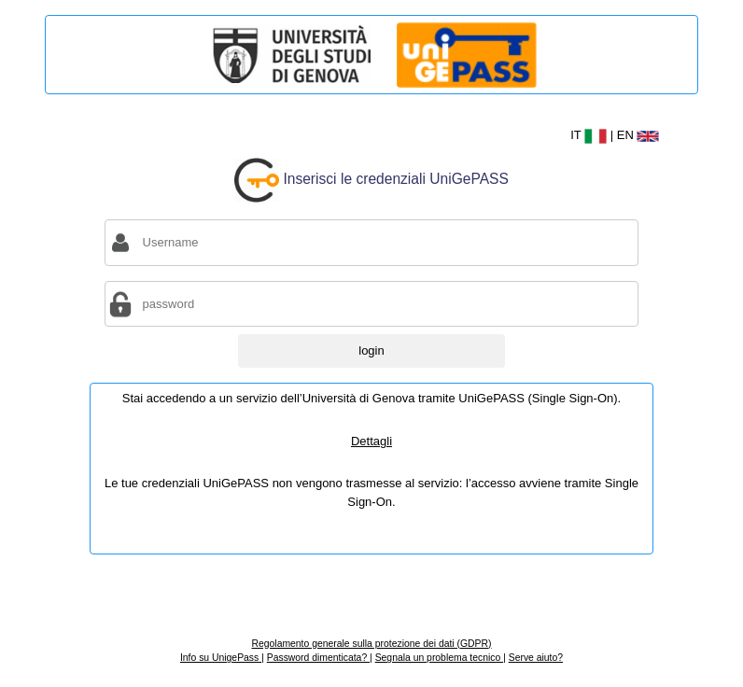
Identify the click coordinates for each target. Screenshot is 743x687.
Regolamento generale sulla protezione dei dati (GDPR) (371, 643)
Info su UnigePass (220, 657)
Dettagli (371, 441)
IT (590, 135)
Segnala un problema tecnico (439, 657)
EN (638, 135)
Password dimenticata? (318, 657)
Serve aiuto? (536, 657)
